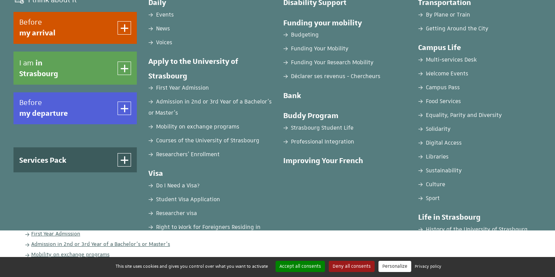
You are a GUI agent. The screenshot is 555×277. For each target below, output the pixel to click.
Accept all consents (300, 266)
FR (471, 12)
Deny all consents (352, 266)
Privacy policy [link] (428, 266)
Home (20, 60)
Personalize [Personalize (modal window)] (394, 266)
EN (490, 12)
